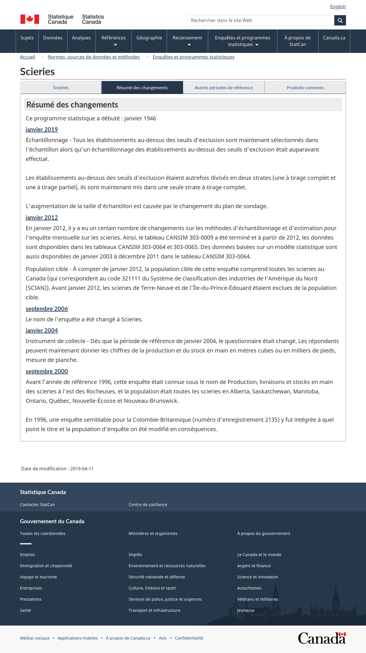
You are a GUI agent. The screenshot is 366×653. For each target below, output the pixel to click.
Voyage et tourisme (38, 577)
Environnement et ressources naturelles (167, 565)
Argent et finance (254, 565)
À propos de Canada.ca (128, 638)
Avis (163, 638)
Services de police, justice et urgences (165, 599)
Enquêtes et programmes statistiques (193, 57)
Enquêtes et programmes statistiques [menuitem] (242, 41)
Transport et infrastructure (154, 610)
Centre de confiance (148, 504)
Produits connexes (305, 87)
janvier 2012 (42, 217)
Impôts (135, 554)
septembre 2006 (47, 308)
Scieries (61, 87)
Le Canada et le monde (259, 554)
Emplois (27, 554)
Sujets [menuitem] (27, 38)
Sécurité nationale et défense (157, 577)
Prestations (30, 599)
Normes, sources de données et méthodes (94, 57)
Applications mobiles (78, 638)
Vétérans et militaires (257, 599)
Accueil (27, 57)
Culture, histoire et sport (152, 588)
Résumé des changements (142, 87)
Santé (25, 610)
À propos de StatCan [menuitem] (298, 41)
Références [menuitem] (114, 40)
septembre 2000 (47, 371)
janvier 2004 (42, 330)
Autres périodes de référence (224, 87)
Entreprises (31, 588)
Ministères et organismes (153, 533)
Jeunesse (245, 610)
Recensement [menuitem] (187, 40)
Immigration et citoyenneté (46, 565)
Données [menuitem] (53, 38)
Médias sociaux (34, 638)
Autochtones (249, 588)
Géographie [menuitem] (149, 38)
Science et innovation (257, 577)
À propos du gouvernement (263, 533)
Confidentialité (189, 638)
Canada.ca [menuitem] (334, 38)
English (338, 6)
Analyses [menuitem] (81, 38)
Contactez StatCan (37, 504)
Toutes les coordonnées (42, 533)
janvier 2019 (42, 129)
